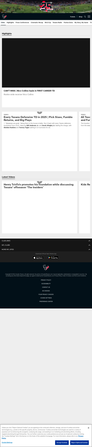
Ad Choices (46, 293)
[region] (46, 435)
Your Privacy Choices (46, 297)
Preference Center (46, 304)
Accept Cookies (62, 442)
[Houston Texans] (46, 270)
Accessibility (46, 286)
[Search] (85, 16)
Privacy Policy (46, 282)
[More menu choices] (89, 16)
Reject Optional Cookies (79, 442)
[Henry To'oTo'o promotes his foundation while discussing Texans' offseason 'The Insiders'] (39, 189)
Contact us (46, 290)
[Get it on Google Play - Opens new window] (53, 261)
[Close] (88, 427)
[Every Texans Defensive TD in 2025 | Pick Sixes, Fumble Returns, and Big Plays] (39, 124)
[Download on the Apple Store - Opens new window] (38, 260)
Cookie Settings (46, 300)
